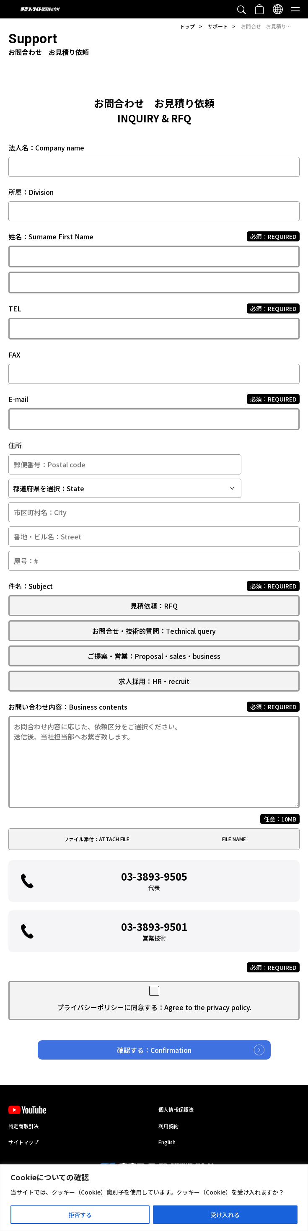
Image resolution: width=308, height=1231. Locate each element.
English (167, 1141)
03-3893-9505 (154, 880)
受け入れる (225, 1214)
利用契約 (168, 1126)
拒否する (80, 1214)
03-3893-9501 (154, 930)
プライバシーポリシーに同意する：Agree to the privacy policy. (154, 1007)
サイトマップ (23, 1141)
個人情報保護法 (176, 1109)
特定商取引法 (23, 1126)
